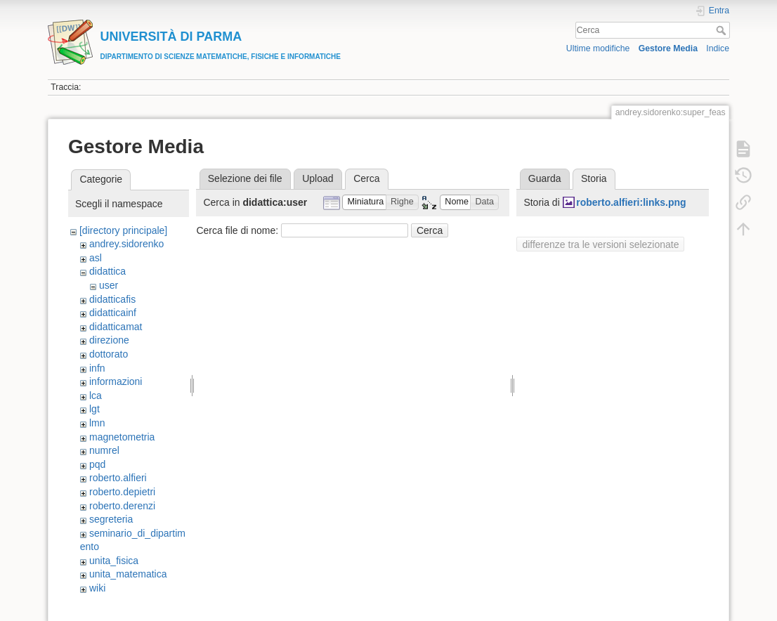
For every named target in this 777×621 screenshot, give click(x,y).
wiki (97, 588)
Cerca (722, 30)
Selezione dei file (245, 178)
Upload (317, 178)
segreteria (111, 519)
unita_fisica (113, 560)
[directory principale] (123, 230)
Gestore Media (668, 48)
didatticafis (112, 299)
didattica (107, 271)
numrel (104, 450)
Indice (717, 48)
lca (95, 395)
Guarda (544, 178)
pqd (97, 464)
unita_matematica (128, 574)
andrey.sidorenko (126, 243)
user (108, 285)
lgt (94, 408)
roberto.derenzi (122, 505)
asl (95, 257)
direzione (109, 340)
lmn (97, 423)
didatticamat (115, 326)
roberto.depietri (122, 491)
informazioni (115, 381)
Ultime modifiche (598, 48)
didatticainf (112, 312)
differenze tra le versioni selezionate (600, 244)
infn (97, 368)
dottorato (108, 354)
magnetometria (122, 437)
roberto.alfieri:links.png (631, 202)
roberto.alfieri (118, 477)
